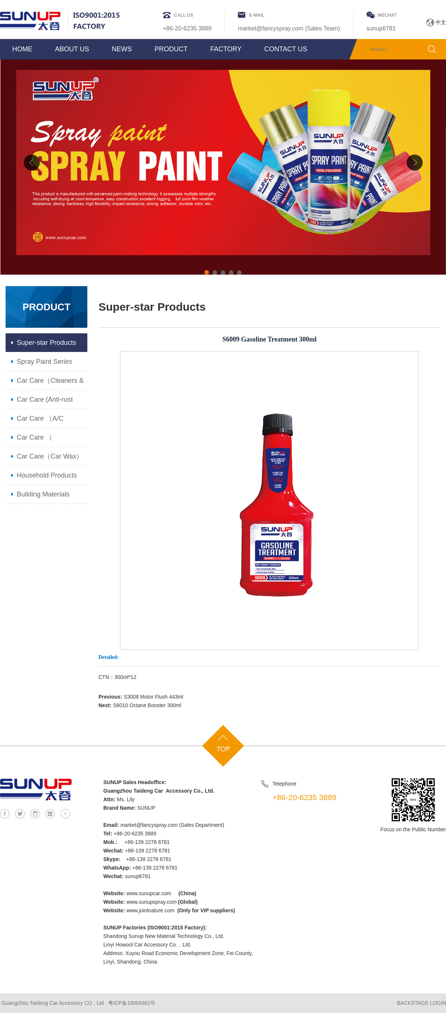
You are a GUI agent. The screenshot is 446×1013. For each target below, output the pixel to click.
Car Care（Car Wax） (50, 456)
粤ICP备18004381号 (132, 1003)
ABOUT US (72, 49)
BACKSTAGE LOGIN (421, 1003)
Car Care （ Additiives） (34, 440)
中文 (441, 22)
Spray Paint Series (44, 361)
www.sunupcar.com (148, 893)
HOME (22, 49)
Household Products (47, 475)
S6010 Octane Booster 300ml (147, 705)
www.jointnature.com (150, 910)
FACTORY (226, 49)
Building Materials (43, 494)
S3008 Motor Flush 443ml (153, 697)
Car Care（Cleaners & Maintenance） (50, 383)
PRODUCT (171, 49)
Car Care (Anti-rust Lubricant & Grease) (47, 402)
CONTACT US (285, 49)
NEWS (122, 49)
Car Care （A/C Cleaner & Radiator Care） (45, 421)
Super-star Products (46, 342)
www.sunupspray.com (151, 902)
